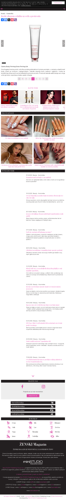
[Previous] (2, 43)
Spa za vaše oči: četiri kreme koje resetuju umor (42, 305)
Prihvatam (58, 3)
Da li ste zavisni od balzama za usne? (39, 232)
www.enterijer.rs (21, 487)
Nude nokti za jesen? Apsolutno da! (38, 341)
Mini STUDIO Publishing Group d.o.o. (13, 468)
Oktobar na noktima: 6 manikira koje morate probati (44, 250)
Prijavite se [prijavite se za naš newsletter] (33, 396)
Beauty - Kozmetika (39, 175)
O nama (19, 474)
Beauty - (3, 13)
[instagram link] (43, 387)
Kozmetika (10, 13)
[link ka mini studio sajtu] (33, 464)
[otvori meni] (2, 9)
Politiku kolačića (26, 5)
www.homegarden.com (37, 487)
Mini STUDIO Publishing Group (37, 498)
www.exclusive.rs (54, 484)
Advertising (27, 474)
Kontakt (47, 474)
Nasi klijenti (37, 474)
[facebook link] (22, 387)
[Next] (63, 43)
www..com (43, 482)
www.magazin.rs (24, 484)
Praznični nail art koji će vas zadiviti (38, 177)
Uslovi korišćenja (57, 496)
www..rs (31, 482)
